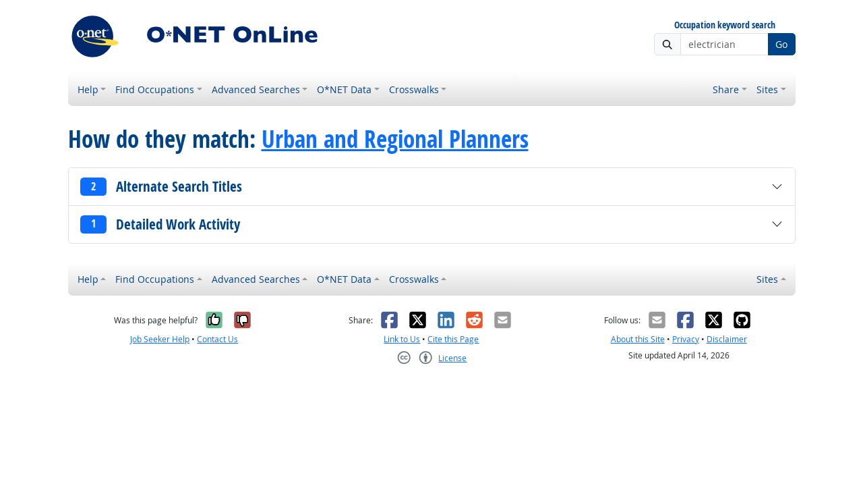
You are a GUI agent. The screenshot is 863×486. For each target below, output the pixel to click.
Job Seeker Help (159, 339)
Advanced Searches (256, 89)
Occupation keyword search (724, 25)
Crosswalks (414, 89)
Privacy (685, 339)
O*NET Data (344, 89)
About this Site (638, 339)
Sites (767, 89)
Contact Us (217, 339)
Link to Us (402, 339)
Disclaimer (727, 339)
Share (726, 89)
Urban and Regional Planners (395, 139)
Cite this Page (453, 339)
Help (88, 89)
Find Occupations (154, 89)
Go (781, 44)
